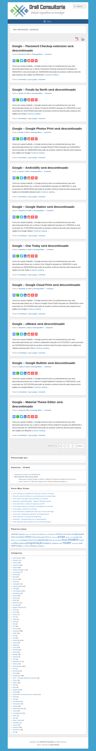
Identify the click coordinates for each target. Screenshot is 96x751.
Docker (15, 598)
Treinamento (17, 704)
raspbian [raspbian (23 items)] (55, 543)
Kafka (14, 645)
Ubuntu (15, 711)
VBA (14, 718)
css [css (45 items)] (12, 537)
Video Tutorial (17, 720)
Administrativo (17, 558)
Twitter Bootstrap (18, 708)
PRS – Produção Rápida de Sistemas (25, 678)
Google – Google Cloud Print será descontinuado (46, 285)
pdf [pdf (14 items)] (12, 543)
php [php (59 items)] (15, 543)
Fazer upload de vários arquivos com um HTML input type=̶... (32, 522)
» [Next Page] (74, 446)
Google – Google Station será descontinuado (43, 206)
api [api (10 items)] (30, 534)
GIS (14, 624)
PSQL (15, 680)
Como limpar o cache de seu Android (25, 509)
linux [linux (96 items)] (64, 539)
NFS (14, 659)
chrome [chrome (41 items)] (59, 534)
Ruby (14, 687)
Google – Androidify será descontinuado (40, 167)
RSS (14, 685)
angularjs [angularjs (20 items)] (21, 534)
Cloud (15, 581)
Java (14, 638)
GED (14, 621)
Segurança (16, 690)
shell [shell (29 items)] (81, 543)
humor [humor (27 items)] (35, 540)
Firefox (15, 614)
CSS (14, 588)
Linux (14, 647)
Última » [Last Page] (81, 446)
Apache (15, 567)
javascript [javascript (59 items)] (43, 540)
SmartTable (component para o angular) (25, 694)
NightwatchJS (17, 661)
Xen (14, 732)
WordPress (16, 730)
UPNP (15, 715)
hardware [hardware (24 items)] (24, 540)
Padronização (17, 666)
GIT (14, 626)
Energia (15, 605)
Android (15, 563)
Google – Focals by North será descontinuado (44, 89)
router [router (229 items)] (67, 543)
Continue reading (53, 75)
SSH (14, 697)
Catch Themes (54, 745)
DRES (15, 600)
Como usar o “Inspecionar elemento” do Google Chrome (31, 514)
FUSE (15, 619)
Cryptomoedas (17, 586)
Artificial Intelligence (19, 570)
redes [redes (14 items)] (60, 543)
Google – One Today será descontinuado (40, 245)
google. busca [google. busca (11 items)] (70, 537)
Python (15, 683)
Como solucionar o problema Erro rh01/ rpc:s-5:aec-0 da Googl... (34, 493)
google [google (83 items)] (61, 536)
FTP (14, 617)
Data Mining (16, 593)
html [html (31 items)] (30, 540)
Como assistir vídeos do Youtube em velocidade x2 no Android (33, 506)
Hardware (16, 631)
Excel (14, 610)
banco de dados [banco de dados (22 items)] (38, 534)
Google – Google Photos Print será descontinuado (47, 128)
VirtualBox (16, 723)
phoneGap (16, 671)
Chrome (15, 579)
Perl (14, 668)
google (35, 79)
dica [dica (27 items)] (47, 537)
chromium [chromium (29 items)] (67, 534)
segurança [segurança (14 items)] (75, 543)
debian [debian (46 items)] (28, 537)
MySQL (15, 654)
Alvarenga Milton (37, 54)
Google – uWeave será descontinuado (38, 324)
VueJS (15, 725)
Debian (15, 595)
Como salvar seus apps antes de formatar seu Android (30, 499)
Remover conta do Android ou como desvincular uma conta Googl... (34, 496)
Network (15, 657)
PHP (14, 673)
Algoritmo (16, 560)
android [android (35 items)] (14, 534)
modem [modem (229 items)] (73, 539)
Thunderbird (17, 701)
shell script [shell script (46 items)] (16, 546)
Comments (48, 54)
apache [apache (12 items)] (27, 534)
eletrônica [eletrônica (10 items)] (54, 537)
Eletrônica (16, 603)
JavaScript (16, 640)
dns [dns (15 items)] (50, 537)
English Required (18, 607)
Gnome (15, 628)
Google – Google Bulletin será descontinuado (43, 363)
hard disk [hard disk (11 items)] (17, 540)
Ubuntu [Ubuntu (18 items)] (26, 546)
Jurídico (15, 643)
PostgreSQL (17, 675)
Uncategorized (17, 713)
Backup (15, 574)
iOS (14, 635)
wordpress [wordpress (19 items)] (40, 546)
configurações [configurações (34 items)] (78, 534)
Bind (14, 577)
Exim (14, 612)
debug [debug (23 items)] (34, 537)
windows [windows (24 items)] (33, 546)
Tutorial (15, 706)
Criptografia (16, 584)
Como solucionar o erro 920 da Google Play (27, 516)
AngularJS (16, 565)
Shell (14, 692)
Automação (16, 572)
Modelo (15, 652)
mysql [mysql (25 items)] (81, 540)
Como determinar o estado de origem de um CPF (29, 504)
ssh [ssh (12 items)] (23, 546)
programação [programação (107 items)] (34, 542)
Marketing (16, 650)
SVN (14, 699)
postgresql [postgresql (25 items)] (22, 543)
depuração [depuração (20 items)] (41, 537)
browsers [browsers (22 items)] (51, 534)
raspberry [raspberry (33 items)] (47, 543)
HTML (15, 633)
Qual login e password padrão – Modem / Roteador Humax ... (32, 501)
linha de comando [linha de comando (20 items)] (54, 540)
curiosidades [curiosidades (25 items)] (20, 537)
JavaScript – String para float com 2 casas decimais (29, 519)
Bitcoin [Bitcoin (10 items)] (46, 534)
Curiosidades (22, 79)
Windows (16, 727)
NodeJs (15, 664)
